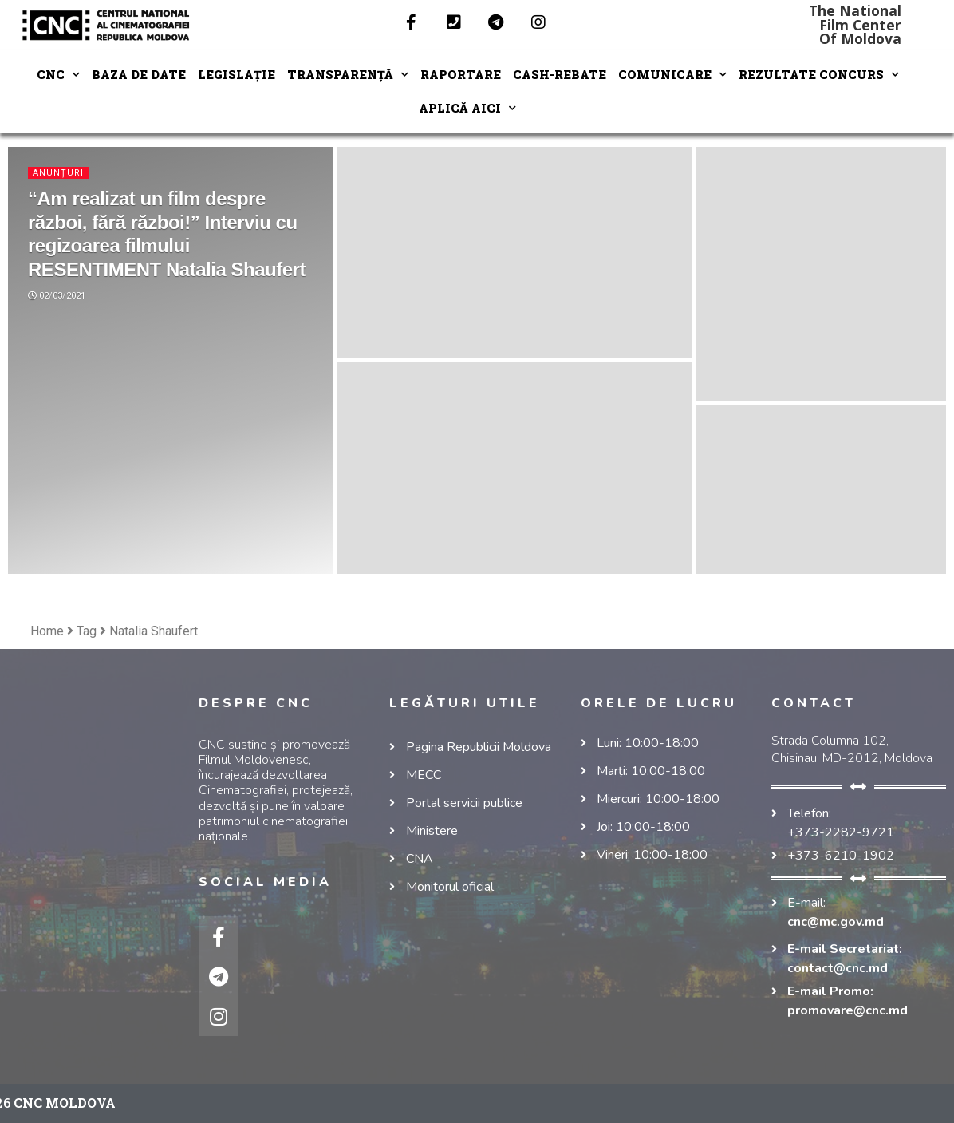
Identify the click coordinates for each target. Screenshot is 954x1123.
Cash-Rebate (559, 74)
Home (47, 631)
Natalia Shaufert (153, 631)
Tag (87, 631)
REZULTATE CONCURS (819, 74)
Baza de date (139, 74)
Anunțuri (58, 173)
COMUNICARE (672, 74)
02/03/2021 (56, 296)
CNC (58, 74)
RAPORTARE (460, 74)
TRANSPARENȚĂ (347, 74)
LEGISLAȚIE (236, 74)
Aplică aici (467, 108)
